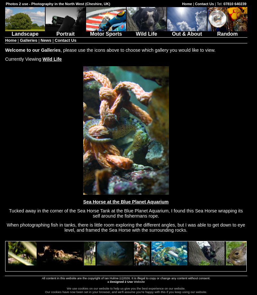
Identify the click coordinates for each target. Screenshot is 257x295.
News (46, 40)
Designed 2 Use (121, 281)
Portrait (65, 32)
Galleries (28, 40)
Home (187, 4)
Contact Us (204, 4)
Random (227, 32)
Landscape (25, 32)
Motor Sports (106, 32)
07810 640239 (234, 4)
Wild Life (146, 32)
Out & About (187, 32)
